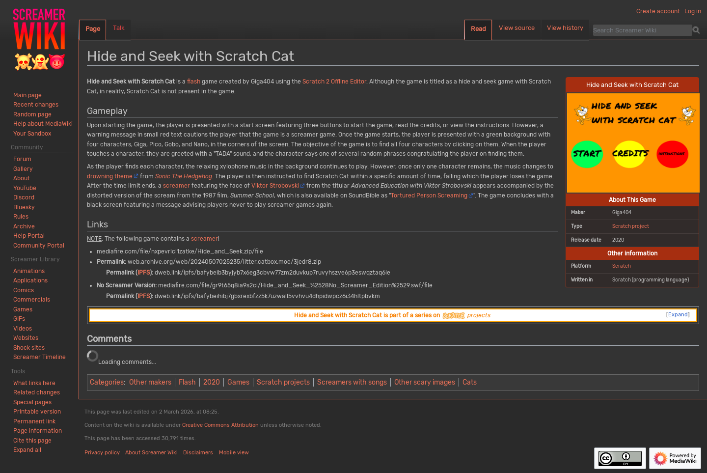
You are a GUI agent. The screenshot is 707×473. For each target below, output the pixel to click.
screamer (176, 185)
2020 (211, 382)
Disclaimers (198, 452)
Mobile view (234, 452)
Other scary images (424, 382)
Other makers (150, 382)
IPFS (143, 272)
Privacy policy (102, 452)
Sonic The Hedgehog (183, 176)
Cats (469, 382)
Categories (107, 382)
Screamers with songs (352, 382)
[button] (27, 449)
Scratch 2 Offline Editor (334, 81)
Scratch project (630, 226)
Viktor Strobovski (275, 185)
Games (238, 382)
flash (193, 81)
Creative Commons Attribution (220, 425)
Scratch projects (283, 382)
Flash (187, 382)
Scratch (621, 266)
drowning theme (110, 176)
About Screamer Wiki (151, 452)
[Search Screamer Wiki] (642, 30)
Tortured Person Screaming (429, 195)
